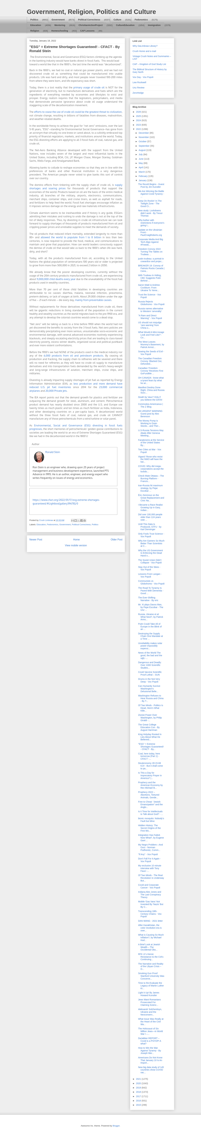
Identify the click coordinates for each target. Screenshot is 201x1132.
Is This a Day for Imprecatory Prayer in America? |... (150, 775)
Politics (34, 19)
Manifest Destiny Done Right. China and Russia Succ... (151, 390)
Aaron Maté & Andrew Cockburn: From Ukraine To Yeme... (149, 288)
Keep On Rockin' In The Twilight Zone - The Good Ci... (150, 203)
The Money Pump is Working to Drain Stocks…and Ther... (149, 423)
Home (76, 539)
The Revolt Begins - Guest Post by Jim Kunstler (151, 185)
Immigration (154, 25)
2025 (139, 116)
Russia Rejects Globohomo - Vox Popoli (151, 303)
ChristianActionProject (91, 25)
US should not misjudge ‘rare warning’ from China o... (150, 325)
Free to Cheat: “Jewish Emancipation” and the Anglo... (150, 804)
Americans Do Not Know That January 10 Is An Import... (150, 1060)
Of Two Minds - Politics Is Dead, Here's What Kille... (150, 708)
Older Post (116, 539)
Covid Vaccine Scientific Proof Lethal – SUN (150, 673)
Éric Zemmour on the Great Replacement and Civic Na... (151, 498)
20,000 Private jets (56, 390)
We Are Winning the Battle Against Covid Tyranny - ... (151, 194)
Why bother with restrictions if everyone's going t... (151, 223)
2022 (139, 129)
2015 (139, 1105)
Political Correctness (89, 19)
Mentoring (59, 25)
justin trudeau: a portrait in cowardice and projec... (151, 260)
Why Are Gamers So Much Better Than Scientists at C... (151, 543)
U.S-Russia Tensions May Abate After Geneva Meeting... (151, 433)
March (142, 172)
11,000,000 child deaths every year (56, 279)
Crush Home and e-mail (144, 51)
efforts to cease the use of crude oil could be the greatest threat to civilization (78, 111)
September (144, 146)
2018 (139, 1092)
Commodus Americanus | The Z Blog (150, 405)
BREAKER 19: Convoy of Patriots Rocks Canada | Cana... (151, 268)
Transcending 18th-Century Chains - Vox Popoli (149, 914)
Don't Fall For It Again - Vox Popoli (149, 860)
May (141, 163)
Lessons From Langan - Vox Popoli (150, 575)
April (141, 167)
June (141, 159)
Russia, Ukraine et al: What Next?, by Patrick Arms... (150, 617)
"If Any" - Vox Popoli (148, 854)
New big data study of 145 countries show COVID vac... (151, 1070)
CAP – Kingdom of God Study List (149, 64)
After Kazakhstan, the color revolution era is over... (150, 928)
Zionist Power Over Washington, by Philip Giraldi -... (150, 718)
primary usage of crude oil (88, 87)
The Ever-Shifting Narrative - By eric (148, 599)
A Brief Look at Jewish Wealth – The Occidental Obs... (149, 947)
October (143, 141)
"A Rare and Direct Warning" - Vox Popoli (150, 316)
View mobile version (76, 545)
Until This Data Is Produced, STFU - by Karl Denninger (149, 527)
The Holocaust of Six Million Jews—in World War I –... (150, 1031)
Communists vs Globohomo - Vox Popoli (151, 582)
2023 (139, 125)
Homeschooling (59, 30)
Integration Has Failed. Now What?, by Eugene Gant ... (151, 838)
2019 (139, 1087)
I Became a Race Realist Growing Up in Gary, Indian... (150, 507)
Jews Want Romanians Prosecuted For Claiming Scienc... (149, 1002)
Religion (34, 30)
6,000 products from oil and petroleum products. (74, 355)
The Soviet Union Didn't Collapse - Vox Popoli (150, 561)
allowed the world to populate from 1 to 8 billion (71, 237)
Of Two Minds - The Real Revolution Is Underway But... (151, 878)
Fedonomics (141, 19)
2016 (139, 1100)
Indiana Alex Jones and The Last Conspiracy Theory (149, 895)
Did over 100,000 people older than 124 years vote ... (150, 517)
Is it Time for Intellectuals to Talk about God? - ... (150, 812)
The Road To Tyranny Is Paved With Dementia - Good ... (150, 591)
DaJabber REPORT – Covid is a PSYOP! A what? (149, 1041)
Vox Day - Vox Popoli (143, 77)
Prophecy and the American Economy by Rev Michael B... (150, 785)
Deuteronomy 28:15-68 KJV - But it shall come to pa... (150, 766)
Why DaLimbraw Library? (145, 46)
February (143, 176)
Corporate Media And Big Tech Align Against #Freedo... (150, 242)
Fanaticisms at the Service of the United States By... (151, 443)
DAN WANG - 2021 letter (150, 921)
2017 (139, 1096)
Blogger (116, 1126)
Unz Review (138, 87)
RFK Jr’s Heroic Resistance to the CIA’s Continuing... (150, 957)
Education (35, 25)
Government (58, 19)
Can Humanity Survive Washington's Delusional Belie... (149, 689)
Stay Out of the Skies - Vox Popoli (149, 568)
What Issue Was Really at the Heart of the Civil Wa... (151, 1022)
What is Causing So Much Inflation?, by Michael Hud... (151, 937)
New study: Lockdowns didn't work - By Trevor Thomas (150, 213)
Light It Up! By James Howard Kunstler (148, 994)
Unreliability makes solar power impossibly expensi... (150, 646)
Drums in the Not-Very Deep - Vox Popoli (149, 680)
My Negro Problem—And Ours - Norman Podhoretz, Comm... (150, 847)
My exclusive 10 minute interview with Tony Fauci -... (149, 868)
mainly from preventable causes (93, 300)
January (143, 180)
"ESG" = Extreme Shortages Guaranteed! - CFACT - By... (151, 747)
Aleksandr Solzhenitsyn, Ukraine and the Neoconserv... (150, 1012)
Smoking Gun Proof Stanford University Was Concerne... (151, 976)
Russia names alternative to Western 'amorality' (150, 309)
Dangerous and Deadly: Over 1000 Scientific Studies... (149, 665)
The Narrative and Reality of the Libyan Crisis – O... (150, 966)
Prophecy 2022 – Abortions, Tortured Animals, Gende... (148, 795)
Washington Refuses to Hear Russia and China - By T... (151, 698)
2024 (139, 120)
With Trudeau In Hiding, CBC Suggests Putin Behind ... (149, 278)
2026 (139, 112)
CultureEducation (125, 25)
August (142, 150)
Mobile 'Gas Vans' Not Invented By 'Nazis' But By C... (150, 904)
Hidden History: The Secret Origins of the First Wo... (149, 828)
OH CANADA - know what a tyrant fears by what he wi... (151, 380)
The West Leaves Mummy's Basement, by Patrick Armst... (151, 344)
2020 (139, 1083)
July (141, 154)
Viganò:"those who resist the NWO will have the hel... (150, 459)
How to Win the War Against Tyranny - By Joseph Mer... (149, 1051)
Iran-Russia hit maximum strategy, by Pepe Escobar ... (150, 488)
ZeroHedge (138, 93)
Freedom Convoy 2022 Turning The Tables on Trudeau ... (150, 252)
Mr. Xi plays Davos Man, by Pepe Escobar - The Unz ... (150, 607)
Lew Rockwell (139, 82)
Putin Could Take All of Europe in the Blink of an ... (150, 627)
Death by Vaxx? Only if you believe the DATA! (150, 398)
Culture (117, 19)
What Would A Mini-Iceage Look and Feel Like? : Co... (151, 335)
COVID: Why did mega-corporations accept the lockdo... (151, 469)
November (144, 137)
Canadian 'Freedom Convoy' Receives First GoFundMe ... (150, 371)
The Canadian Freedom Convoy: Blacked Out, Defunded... (150, 361)
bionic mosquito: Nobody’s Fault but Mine (151, 819)
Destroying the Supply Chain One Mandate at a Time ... (150, 636)
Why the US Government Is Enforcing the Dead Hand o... (150, 553)
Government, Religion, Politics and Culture (91, 11)
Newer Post (35, 539)
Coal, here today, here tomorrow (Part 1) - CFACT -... (149, 756)
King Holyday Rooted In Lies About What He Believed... (149, 737)
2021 (139, 1079)
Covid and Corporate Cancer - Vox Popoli (149, 886)
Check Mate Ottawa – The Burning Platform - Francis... (151, 478)
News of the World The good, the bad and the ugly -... (150, 655)
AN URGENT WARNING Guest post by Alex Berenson (150, 414)
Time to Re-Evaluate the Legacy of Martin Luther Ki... (151, 986)
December (144, 133)
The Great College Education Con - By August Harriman (149, 727)
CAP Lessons (87, 30)
